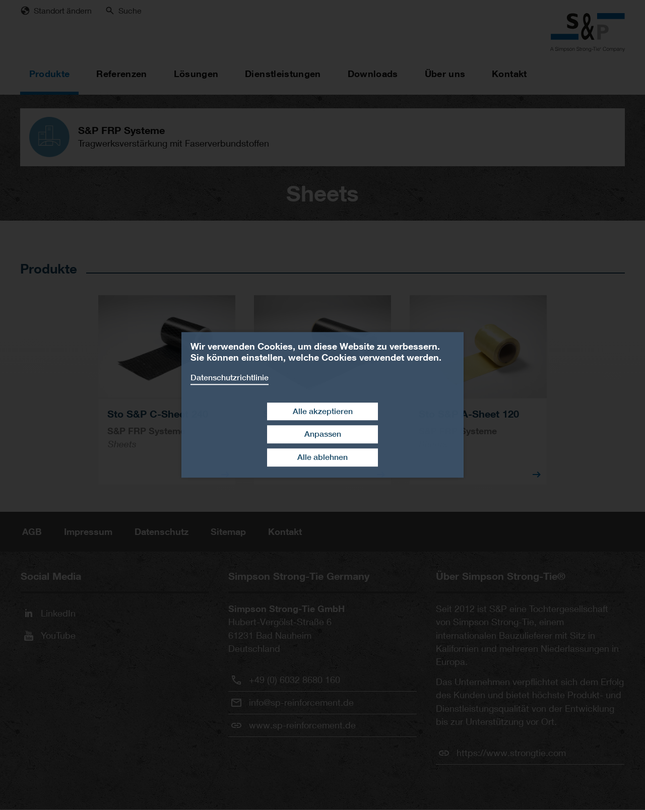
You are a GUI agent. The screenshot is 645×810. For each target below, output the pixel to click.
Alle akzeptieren (323, 411)
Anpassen (322, 434)
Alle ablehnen (322, 457)
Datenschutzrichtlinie (229, 377)
